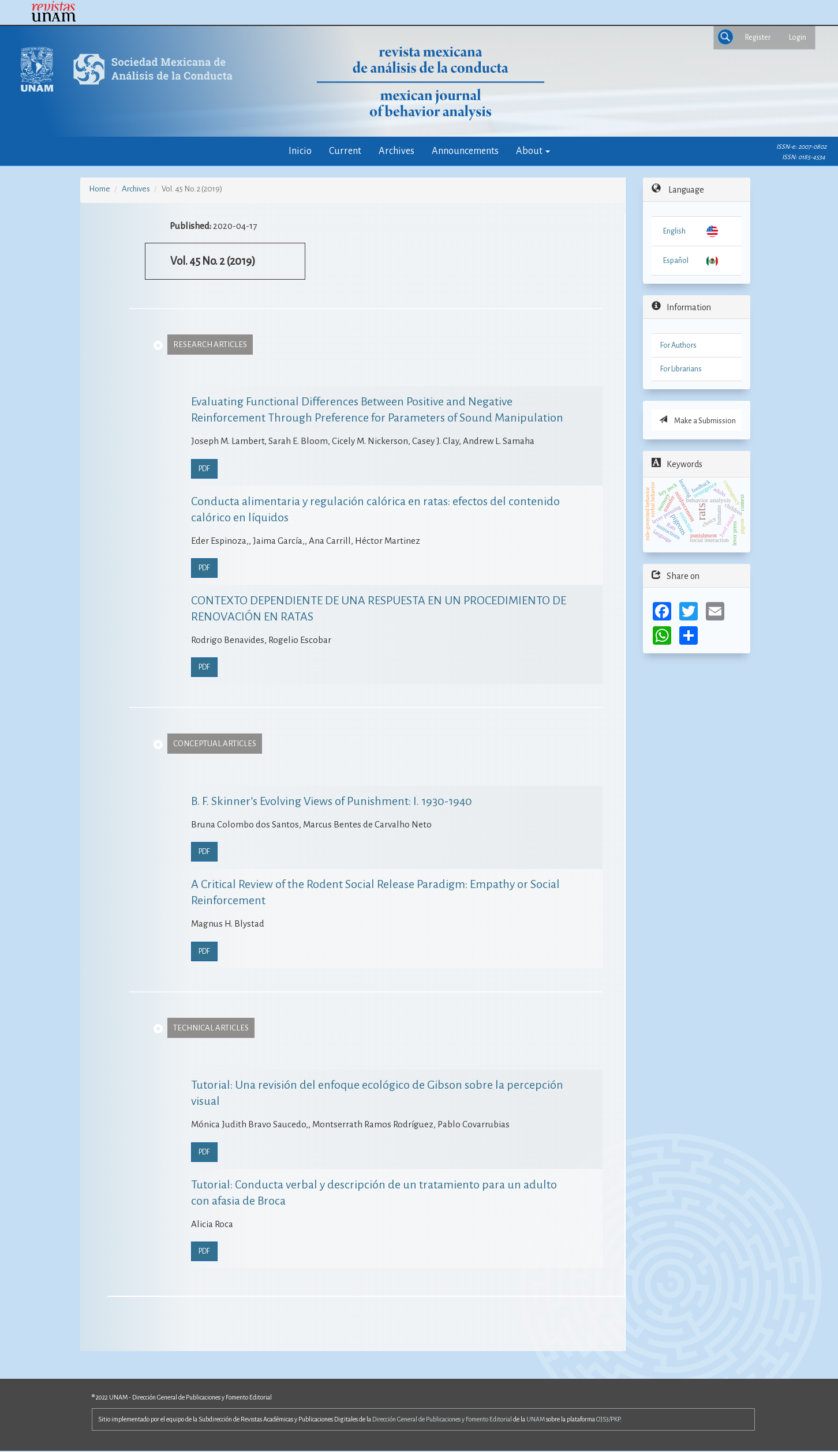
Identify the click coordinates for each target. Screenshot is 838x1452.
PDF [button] (204, 469)
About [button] (533, 150)
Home (99, 189)
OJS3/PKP (608, 1419)
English (674, 231)
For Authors (678, 345)
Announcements (465, 150)
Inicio (300, 150)
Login (797, 37)
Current (345, 150)
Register (757, 37)
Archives (396, 150)
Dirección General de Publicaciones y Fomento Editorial (442, 1419)
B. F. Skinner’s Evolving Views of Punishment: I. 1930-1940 (331, 801)
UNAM (535, 1419)
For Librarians (681, 369)
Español (676, 261)
